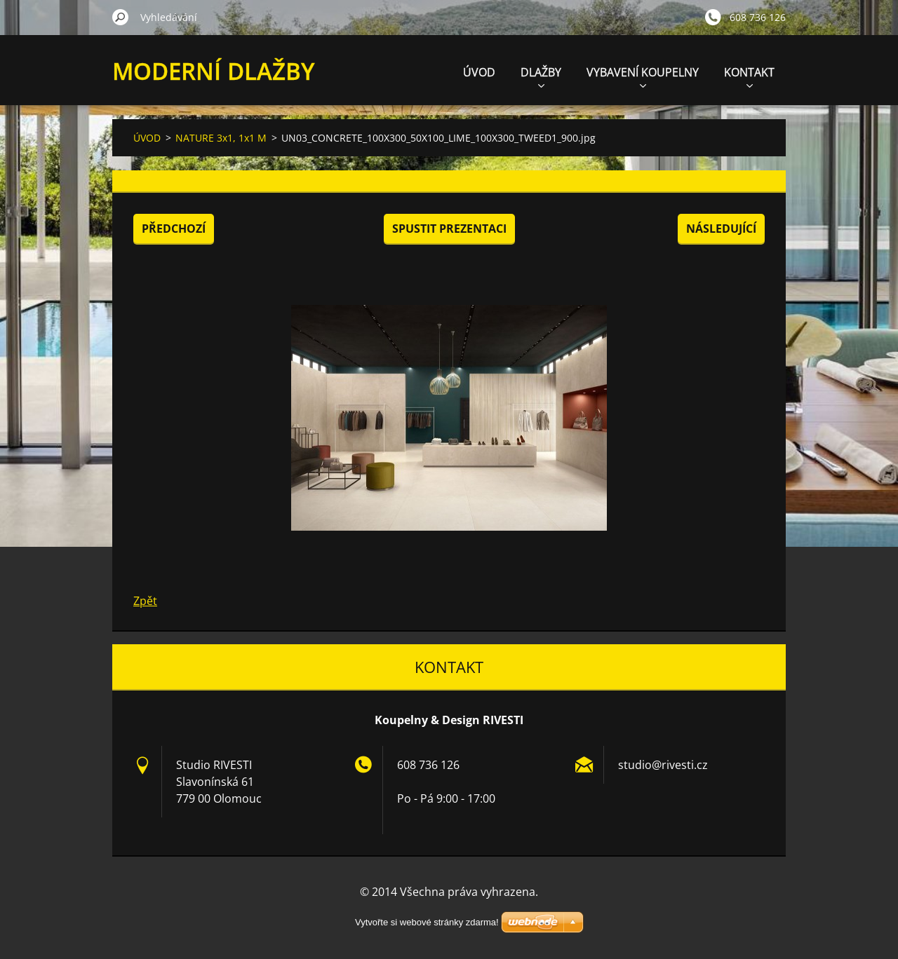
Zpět (145, 600)
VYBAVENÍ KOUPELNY (642, 76)
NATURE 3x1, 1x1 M (221, 137)
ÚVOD (479, 72)
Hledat (120, 16)
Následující (721, 228)
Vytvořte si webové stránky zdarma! (427, 922)
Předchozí (174, 228)
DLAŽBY (541, 76)
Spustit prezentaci (449, 228)
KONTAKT (749, 76)
